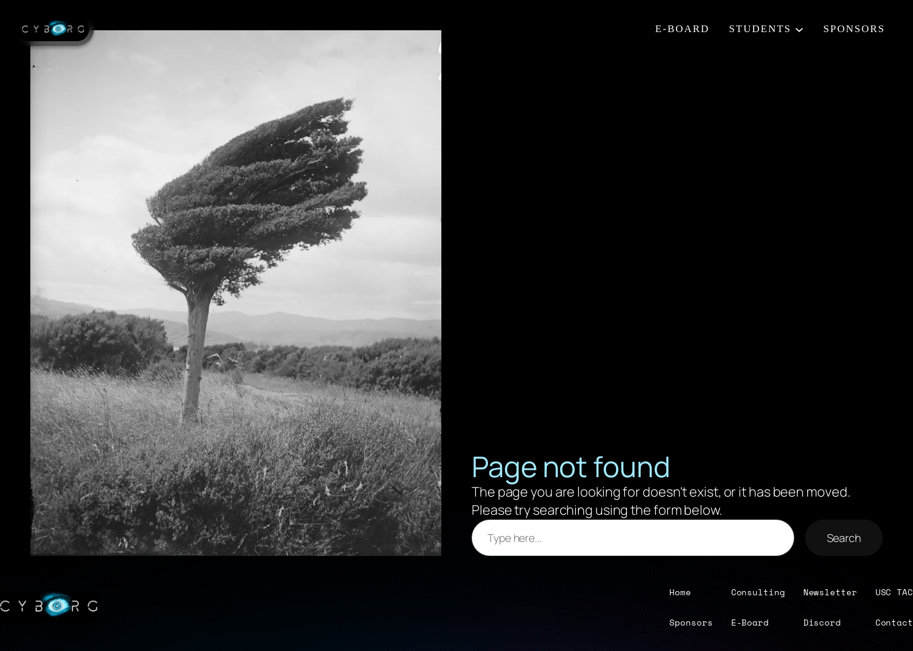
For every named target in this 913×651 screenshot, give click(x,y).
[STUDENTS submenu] (799, 29)
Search (844, 537)
